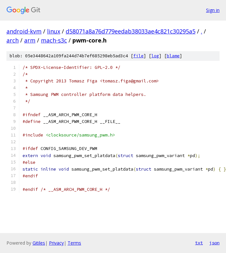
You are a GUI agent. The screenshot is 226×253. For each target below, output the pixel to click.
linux (53, 31)
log (155, 56)
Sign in (213, 10)
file (138, 56)
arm (29, 40)
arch (12, 40)
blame (173, 56)
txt (199, 243)
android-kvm (24, 31)
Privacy (56, 243)
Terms (74, 243)
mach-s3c (54, 40)
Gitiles (39, 243)
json (214, 243)
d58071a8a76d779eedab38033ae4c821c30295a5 (130, 31)
